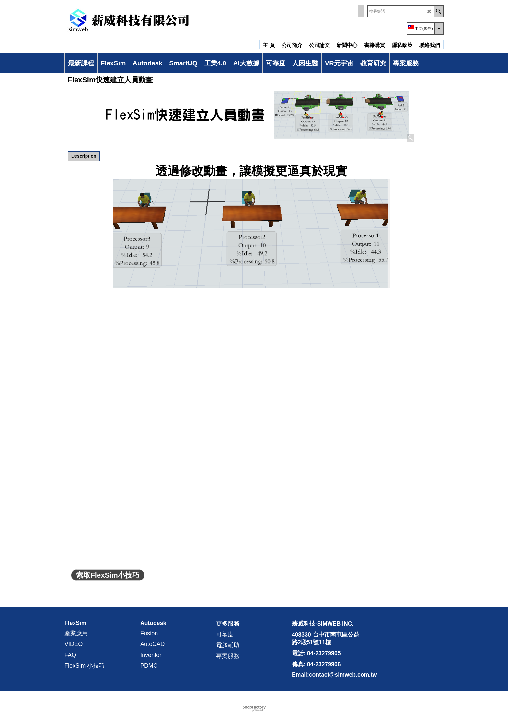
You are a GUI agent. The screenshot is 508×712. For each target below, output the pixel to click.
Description (83, 156)
